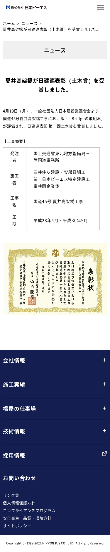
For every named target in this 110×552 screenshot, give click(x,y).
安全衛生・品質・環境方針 (27, 518)
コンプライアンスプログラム (29, 510)
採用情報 (14, 455)
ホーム (9, 23)
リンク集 (11, 495)
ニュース (29, 23)
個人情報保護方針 (19, 503)
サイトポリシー (17, 525)
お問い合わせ (19, 478)
